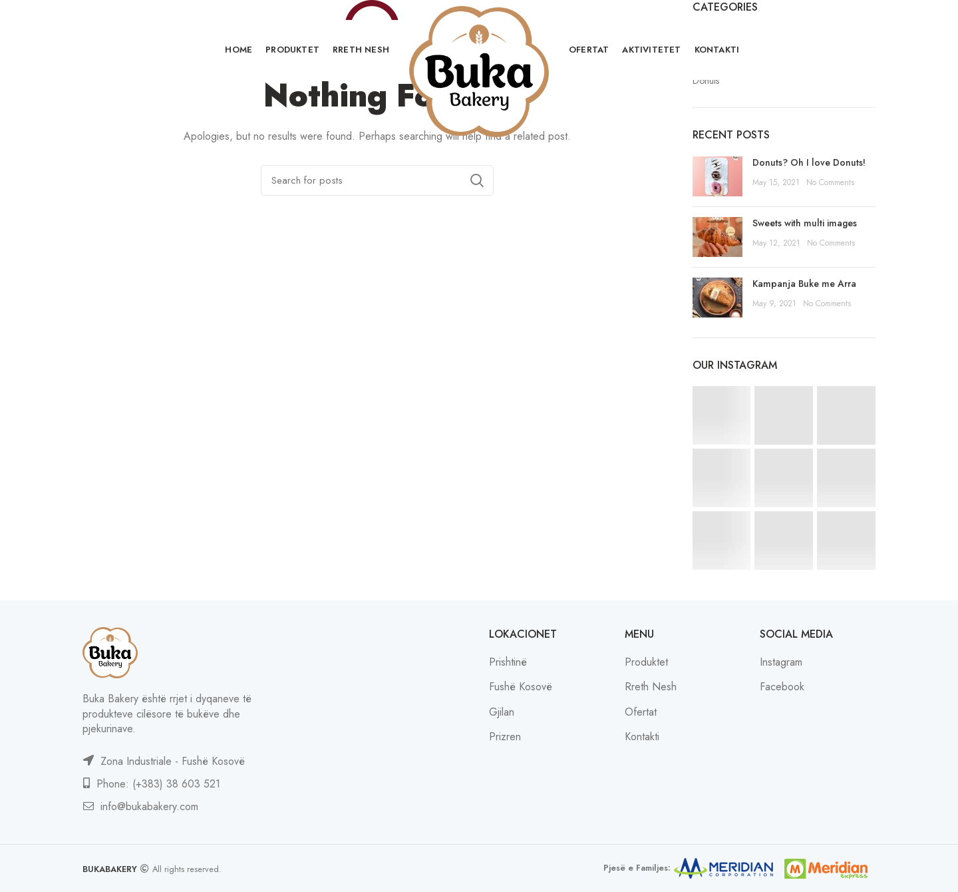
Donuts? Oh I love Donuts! (809, 162)
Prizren (505, 736)
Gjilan (501, 712)
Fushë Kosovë (520, 686)
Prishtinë (508, 662)
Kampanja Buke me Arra (804, 283)
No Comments (830, 182)
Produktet (646, 662)
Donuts (706, 81)
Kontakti (642, 736)
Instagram (781, 662)
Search (477, 180)
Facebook (782, 686)
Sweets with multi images (804, 223)
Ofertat (641, 712)
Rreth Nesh (651, 686)
